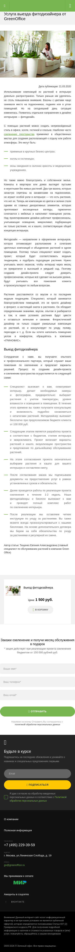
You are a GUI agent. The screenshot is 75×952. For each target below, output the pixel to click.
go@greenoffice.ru (14, 865)
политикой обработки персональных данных (37, 724)
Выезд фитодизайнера (38, 587)
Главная (33, 5)
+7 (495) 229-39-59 (19, 845)
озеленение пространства (19, 134)
